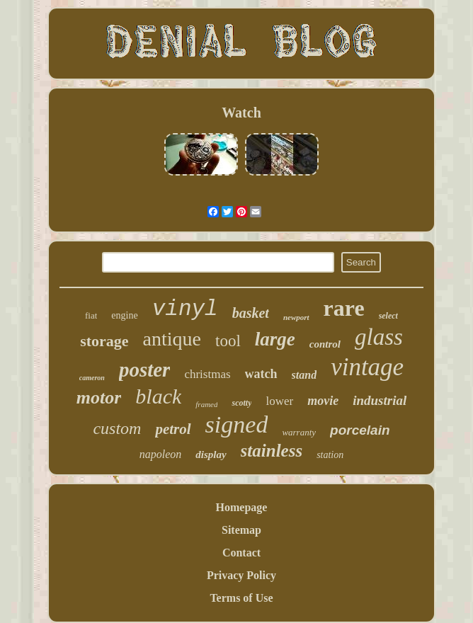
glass (379, 337)
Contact (241, 553)
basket (250, 313)
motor (99, 397)
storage (104, 341)
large (275, 339)
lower (279, 401)
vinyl (185, 309)
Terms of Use (241, 598)
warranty (299, 432)
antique (172, 339)
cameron (92, 378)
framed (206, 404)
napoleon (160, 454)
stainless (272, 450)
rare (344, 308)
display (210, 454)
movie (322, 401)
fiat (91, 315)
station (330, 455)
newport (296, 317)
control (325, 344)
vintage (367, 367)
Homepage (242, 507)
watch (261, 374)
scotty (241, 403)
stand (304, 375)
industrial (379, 400)
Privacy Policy (241, 575)
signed (236, 424)
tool (228, 341)
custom (117, 428)
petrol (172, 429)
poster (145, 369)
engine (124, 315)
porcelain (359, 430)
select (388, 316)
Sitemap (241, 530)
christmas (207, 374)
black (158, 396)
